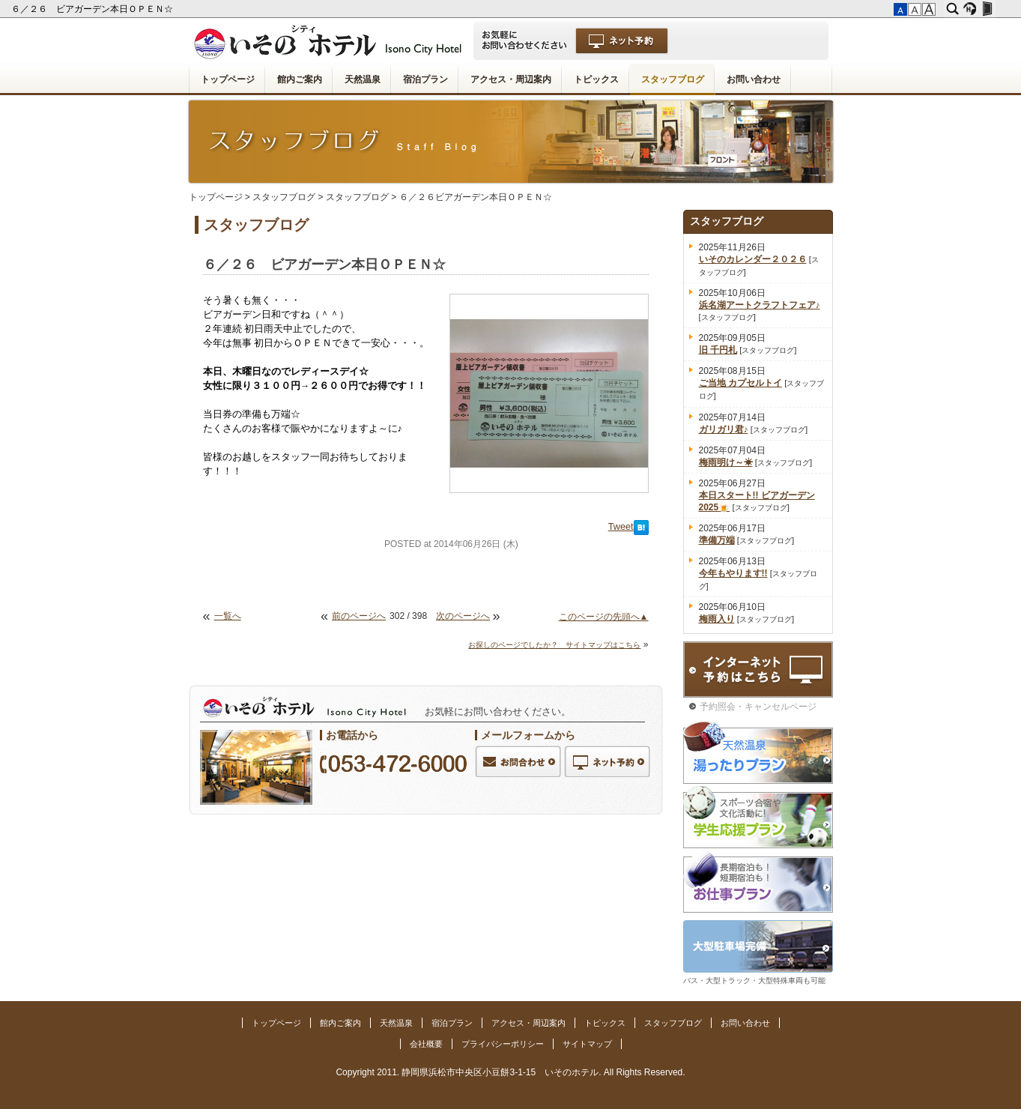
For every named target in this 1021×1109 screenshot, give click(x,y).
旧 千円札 (718, 350)
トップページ (228, 79)
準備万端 (717, 540)
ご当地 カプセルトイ (740, 383)
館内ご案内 (299, 79)
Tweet (621, 527)
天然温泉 (363, 79)
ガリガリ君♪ (723, 429)
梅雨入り (717, 619)
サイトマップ (587, 1043)
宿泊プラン (425, 79)
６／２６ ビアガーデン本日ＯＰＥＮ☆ (93, 9)
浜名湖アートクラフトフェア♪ (759, 305)
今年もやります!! (733, 573)
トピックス (596, 79)
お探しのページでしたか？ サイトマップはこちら (554, 645)
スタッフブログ (672, 79)
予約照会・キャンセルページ (758, 706)
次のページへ (463, 616)
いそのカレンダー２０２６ (753, 259)
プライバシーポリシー (502, 1043)
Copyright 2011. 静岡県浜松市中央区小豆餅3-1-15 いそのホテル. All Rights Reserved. (510, 1072)
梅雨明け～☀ (726, 462)
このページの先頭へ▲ (604, 616)
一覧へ (227, 616)
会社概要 (426, 1043)
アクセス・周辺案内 (510, 79)
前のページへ (359, 616)
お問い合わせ (754, 79)
